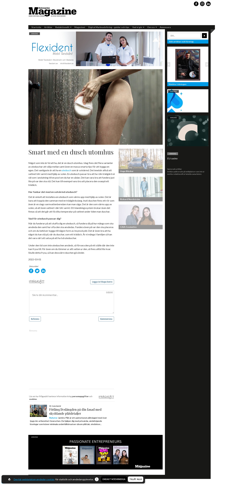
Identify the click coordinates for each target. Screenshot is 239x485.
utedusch (66, 170)
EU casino (172, 158)
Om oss (152, 27)
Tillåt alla (135, 479)
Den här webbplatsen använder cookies (34, 479)
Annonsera (165, 27)
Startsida (36, 27)
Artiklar (48, 27)
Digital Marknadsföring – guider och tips (108, 27)
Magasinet (79, 27)
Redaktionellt (63, 27)
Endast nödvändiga (114, 479)
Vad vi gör (138, 27)
